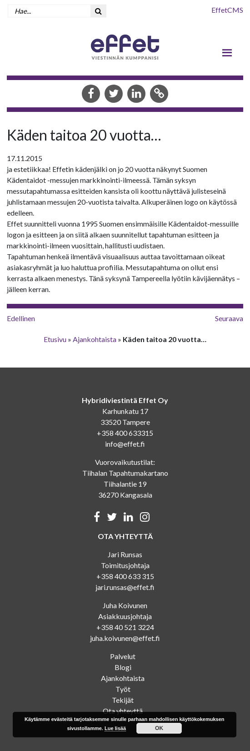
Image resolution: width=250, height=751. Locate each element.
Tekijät (123, 700)
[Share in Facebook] (91, 94)
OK (159, 728)
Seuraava (229, 318)
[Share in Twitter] (114, 94)
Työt (122, 689)
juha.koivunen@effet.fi (125, 638)
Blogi (123, 667)
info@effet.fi (125, 443)
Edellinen (21, 318)
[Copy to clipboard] (159, 94)
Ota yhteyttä (123, 710)
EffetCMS (227, 9)
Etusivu (55, 339)
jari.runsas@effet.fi (125, 587)
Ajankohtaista (94, 339)
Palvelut (122, 656)
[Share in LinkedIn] (136, 94)
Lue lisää (115, 728)
